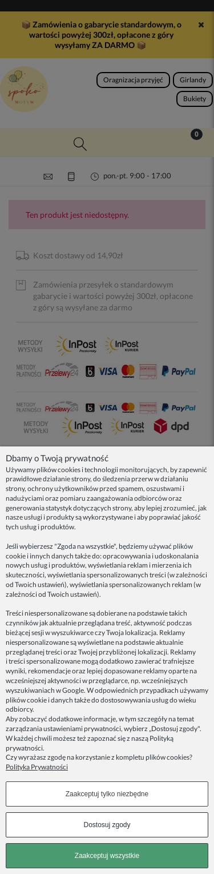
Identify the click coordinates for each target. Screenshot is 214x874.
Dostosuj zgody (106, 825)
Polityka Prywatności (37, 767)
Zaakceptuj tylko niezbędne (107, 794)
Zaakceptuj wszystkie (107, 856)
